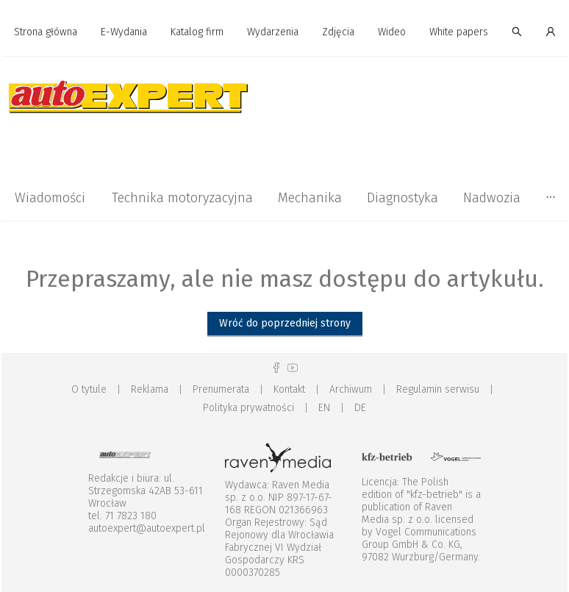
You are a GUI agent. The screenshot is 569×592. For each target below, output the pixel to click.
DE (360, 408)
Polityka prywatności (248, 408)
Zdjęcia (338, 32)
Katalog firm (197, 32)
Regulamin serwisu (437, 389)
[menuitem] (45, 33)
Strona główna (45, 32)
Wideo (392, 32)
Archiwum (350, 389)
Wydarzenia (272, 32)
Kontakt (289, 389)
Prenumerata (221, 389)
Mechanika (310, 198)
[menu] (284, 32)
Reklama (149, 389)
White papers (458, 32)
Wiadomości (50, 198)
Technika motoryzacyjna (182, 198)
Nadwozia (491, 198)
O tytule (89, 389)
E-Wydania (124, 32)
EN (324, 408)
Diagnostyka (402, 198)
